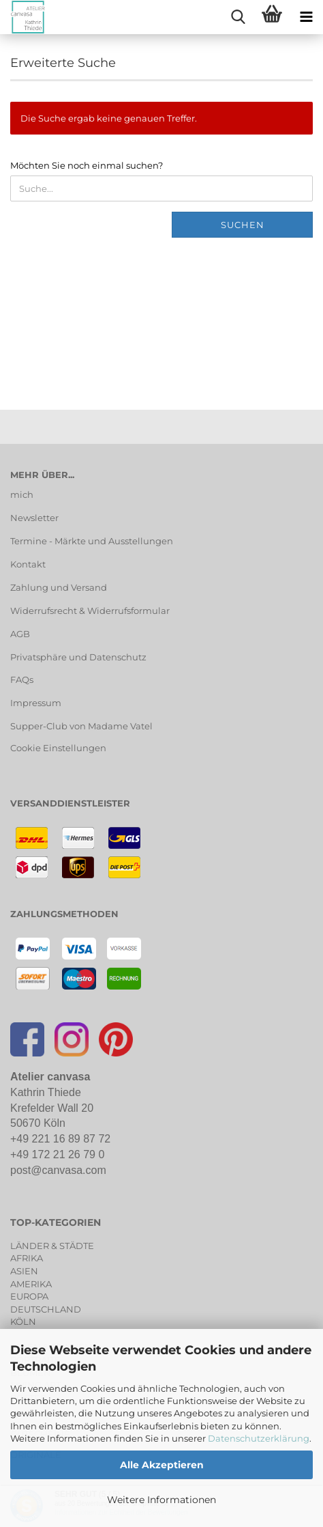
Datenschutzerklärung (258, 1438)
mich (21, 494)
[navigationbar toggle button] (306, 17)
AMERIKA (31, 1283)
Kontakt (28, 564)
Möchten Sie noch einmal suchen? (86, 165)
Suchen (242, 224)
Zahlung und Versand (58, 587)
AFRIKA (26, 1257)
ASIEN (24, 1270)
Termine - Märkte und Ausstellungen (91, 540)
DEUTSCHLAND (45, 1309)
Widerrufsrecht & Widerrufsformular (90, 610)
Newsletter (34, 517)
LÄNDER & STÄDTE (52, 1245)
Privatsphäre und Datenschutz (78, 657)
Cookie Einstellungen (58, 747)
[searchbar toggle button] (238, 17)
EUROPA (29, 1296)
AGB (20, 633)
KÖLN (23, 1321)
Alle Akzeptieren (162, 1465)
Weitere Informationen (161, 1500)
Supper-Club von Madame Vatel (81, 725)
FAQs (21, 679)
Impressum (35, 702)
